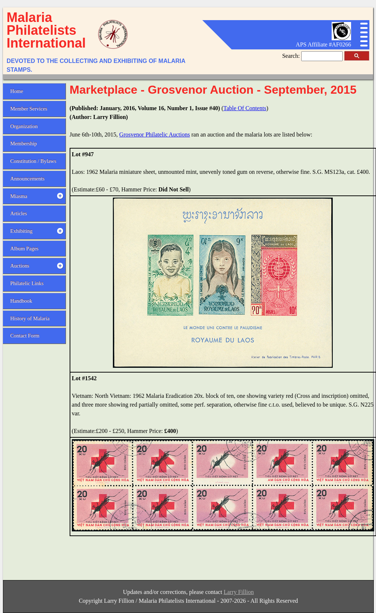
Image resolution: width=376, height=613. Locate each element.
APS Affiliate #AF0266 (323, 44)
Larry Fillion (239, 592)
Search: (291, 56)
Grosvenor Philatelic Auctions (154, 134)
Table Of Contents (245, 108)
